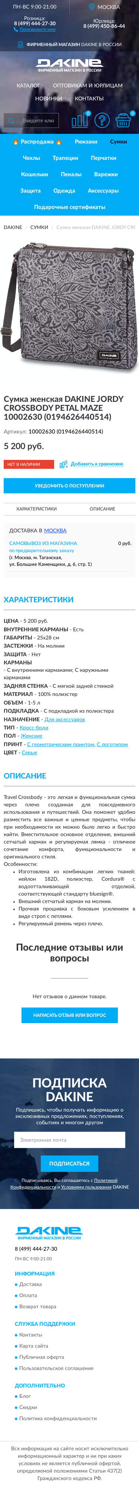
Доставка (30, 1284)
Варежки (106, 174)
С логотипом (112, 744)
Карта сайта (33, 1346)
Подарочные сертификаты (69, 207)
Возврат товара (37, 1307)
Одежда (64, 191)
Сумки (118, 142)
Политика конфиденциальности (58, 1418)
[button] (35, 29)
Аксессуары (103, 191)
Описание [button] (102, 509)
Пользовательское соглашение (56, 1368)
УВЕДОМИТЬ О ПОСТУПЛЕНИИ (69, 486)
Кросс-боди (34, 728)
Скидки (28, 1407)
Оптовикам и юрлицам (88, 85)
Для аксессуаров (64, 719)
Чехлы (31, 158)
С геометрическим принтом (60, 744)
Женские (31, 736)
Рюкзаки (86, 142)
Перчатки (103, 158)
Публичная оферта (41, 1357)
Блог (25, 1396)
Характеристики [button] (36, 509)
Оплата (28, 1296)
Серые (29, 752)
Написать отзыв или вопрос (69, 1015)
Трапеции (65, 158)
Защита (30, 191)
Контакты (89, 98)
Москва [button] (55, 531)
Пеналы (71, 174)
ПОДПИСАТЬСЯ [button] (69, 1164)
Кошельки (34, 174)
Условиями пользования (86, 1187)
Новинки (48, 98)
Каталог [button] (28, 85)
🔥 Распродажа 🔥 (37, 142)
